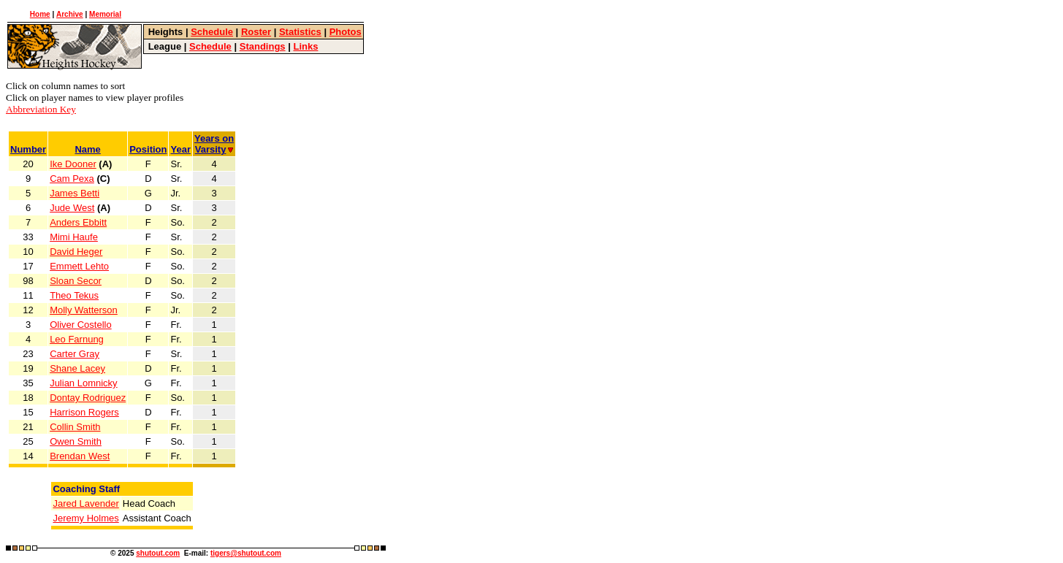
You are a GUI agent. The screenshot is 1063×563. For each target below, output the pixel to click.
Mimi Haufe (74, 236)
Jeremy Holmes (85, 518)
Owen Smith (76, 441)
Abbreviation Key (41, 109)
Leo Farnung (77, 339)
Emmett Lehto (79, 266)
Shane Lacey (77, 368)
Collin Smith (75, 426)
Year (180, 149)
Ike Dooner (73, 163)
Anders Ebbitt (78, 222)
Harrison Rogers (84, 412)
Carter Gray (74, 353)
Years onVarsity (214, 144)
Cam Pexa (72, 178)
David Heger (76, 251)
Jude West (72, 207)
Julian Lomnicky (84, 383)
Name (87, 149)
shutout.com (158, 553)
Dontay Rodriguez (88, 397)
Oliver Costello (81, 324)
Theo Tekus (74, 295)
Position (148, 149)
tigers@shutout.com (245, 553)
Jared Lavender (85, 503)
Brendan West (80, 456)
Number (28, 149)
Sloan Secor (76, 280)
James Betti (74, 193)
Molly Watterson (84, 310)
